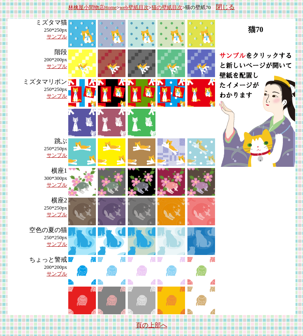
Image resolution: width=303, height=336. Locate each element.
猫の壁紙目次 (167, 7)
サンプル (57, 37)
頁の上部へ (151, 325)
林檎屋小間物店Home (92, 7)
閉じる (225, 7)
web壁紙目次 (134, 7)
